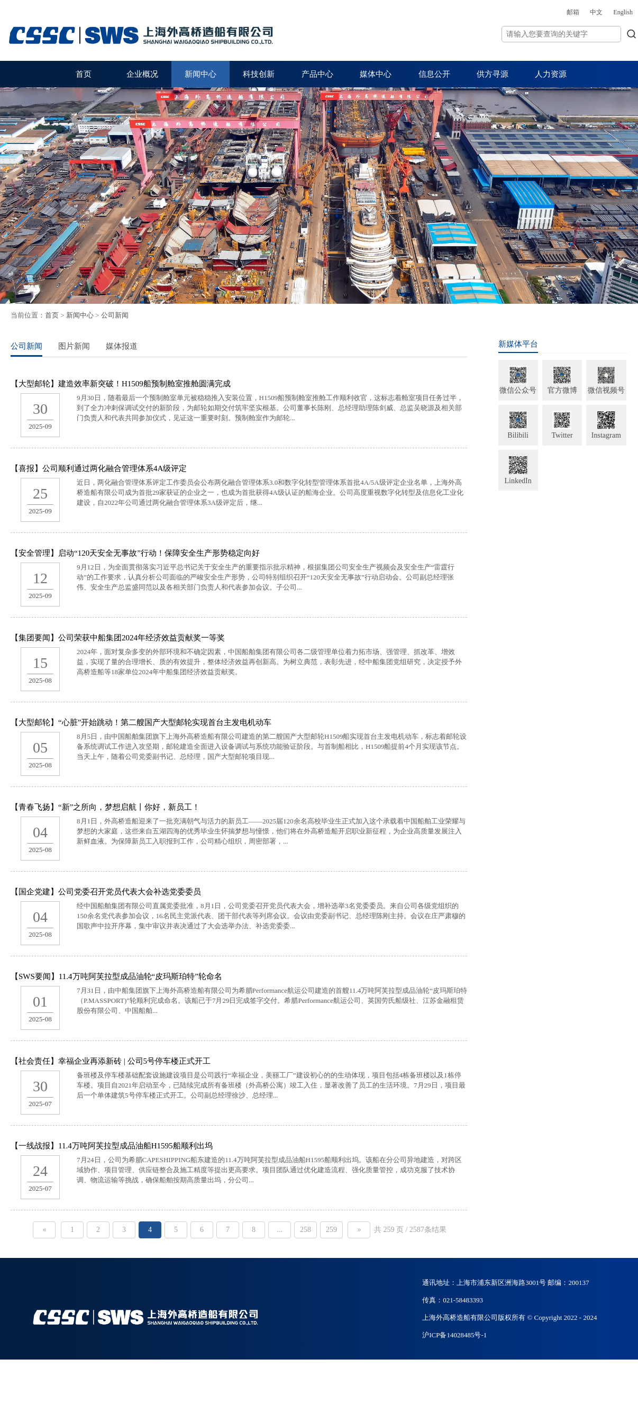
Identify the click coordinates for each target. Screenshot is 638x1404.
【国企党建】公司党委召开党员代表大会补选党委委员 (149, 891)
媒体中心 (375, 74)
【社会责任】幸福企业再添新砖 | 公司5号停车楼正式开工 (154, 1061)
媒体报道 (165, 346)
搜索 (577, 33)
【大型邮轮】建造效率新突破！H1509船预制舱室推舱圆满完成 (164, 383)
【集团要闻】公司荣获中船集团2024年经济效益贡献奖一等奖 (161, 637)
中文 (541, 12)
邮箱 (518, 12)
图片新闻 (118, 346)
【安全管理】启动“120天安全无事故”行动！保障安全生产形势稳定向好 (179, 553)
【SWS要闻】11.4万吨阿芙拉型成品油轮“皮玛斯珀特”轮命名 (160, 976)
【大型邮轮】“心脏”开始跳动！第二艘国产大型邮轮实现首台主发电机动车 (184, 722)
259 (362, 1230)
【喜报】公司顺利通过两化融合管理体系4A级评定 (142, 468)
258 (336, 1230)
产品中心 (317, 74)
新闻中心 (200, 74)
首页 (84, 74)
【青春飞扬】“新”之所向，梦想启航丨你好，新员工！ (149, 807)
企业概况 (142, 74)
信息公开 (434, 74)
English (568, 12)
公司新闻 (158, 315)
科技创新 (259, 74)
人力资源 (551, 74)
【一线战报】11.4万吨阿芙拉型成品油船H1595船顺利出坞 (155, 1146)
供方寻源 (492, 74)
